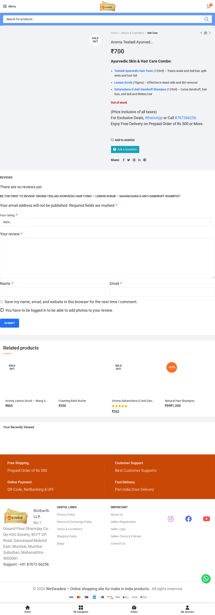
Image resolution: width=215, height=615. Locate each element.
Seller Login (118, 529)
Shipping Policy (67, 536)
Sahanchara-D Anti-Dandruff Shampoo (140, 89)
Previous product (201, 33)
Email (116, 283)
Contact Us (118, 543)
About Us (117, 514)
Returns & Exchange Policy (74, 522)
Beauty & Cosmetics (132, 32)
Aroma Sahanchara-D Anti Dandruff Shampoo (142, 400)
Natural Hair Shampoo (179, 400)
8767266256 (185, 118)
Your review (11, 234)
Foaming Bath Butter (72, 400)
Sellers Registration (123, 522)
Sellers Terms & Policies (126, 536)
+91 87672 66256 (34, 564)
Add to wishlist (125, 139)
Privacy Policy (66, 514)
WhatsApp (154, 118)
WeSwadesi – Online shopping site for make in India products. (98, 588)
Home (114, 32)
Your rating (8, 215)
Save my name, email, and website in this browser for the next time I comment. (71, 302)
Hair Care (152, 32)
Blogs (60, 543)
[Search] (107, 19)
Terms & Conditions (69, 529)
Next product (209, 33)
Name (6, 283)
